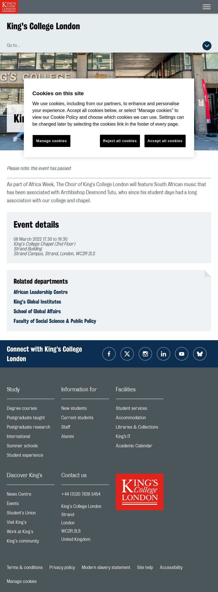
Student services (140, 409)
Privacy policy (62, 567)
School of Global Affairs (37, 311)
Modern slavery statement (106, 567)
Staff (85, 428)
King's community (30, 542)
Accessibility (171, 567)
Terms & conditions (25, 567)
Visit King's (30, 523)
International (30, 437)
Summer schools (30, 447)
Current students (85, 419)
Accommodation (140, 419)
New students (85, 409)
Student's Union (30, 514)
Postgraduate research (30, 428)
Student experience (30, 456)
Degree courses (30, 409)
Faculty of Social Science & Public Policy (55, 321)
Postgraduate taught (30, 419)
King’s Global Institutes (37, 301)
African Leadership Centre (41, 292)
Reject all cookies (120, 141)
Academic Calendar (140, 447)
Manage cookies (22, 581)
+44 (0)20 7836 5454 (80, 494)
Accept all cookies (165, 141)
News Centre (30, 495)
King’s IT (140, 437)
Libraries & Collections (140, 428)
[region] (109, 117)
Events (30, 504)
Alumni (85, 437)
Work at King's (30, 533)
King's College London (43, 26)
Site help (145, 567)
